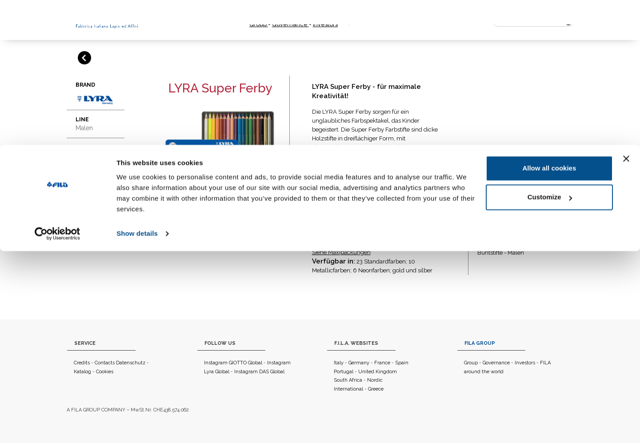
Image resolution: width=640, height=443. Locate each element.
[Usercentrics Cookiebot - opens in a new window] (57, 425)
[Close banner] (626, 350)
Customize (550, 389)
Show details (137, 425)
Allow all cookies (549, 360)
